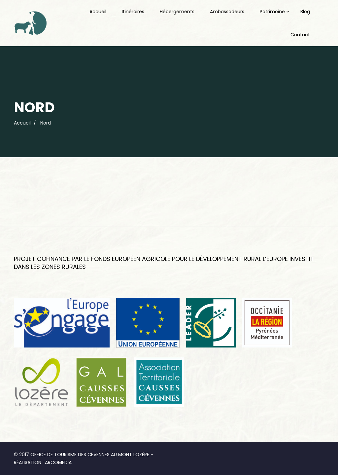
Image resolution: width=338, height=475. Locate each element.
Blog (305, 11)
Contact (300, 34)
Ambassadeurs (227, 11)
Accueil (97, 11)
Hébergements (177, 11)
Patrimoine (272, 11)
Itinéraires (133, 11)
